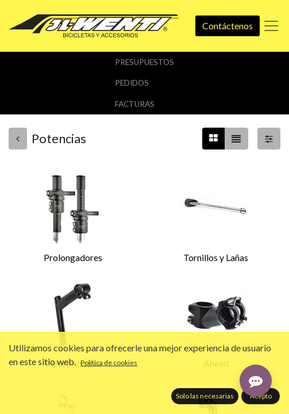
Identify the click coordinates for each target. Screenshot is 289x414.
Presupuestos (144, 62)
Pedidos (132, 82)
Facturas (135, 104)
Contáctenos (227, 25)
